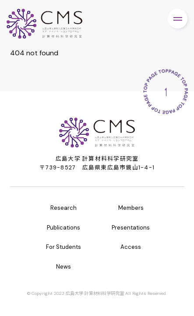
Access (130, 247)
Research (63, 208)
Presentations (131, 227)
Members (131, 208)
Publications (63, 227)
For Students (63, 247)
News (63, 266)
